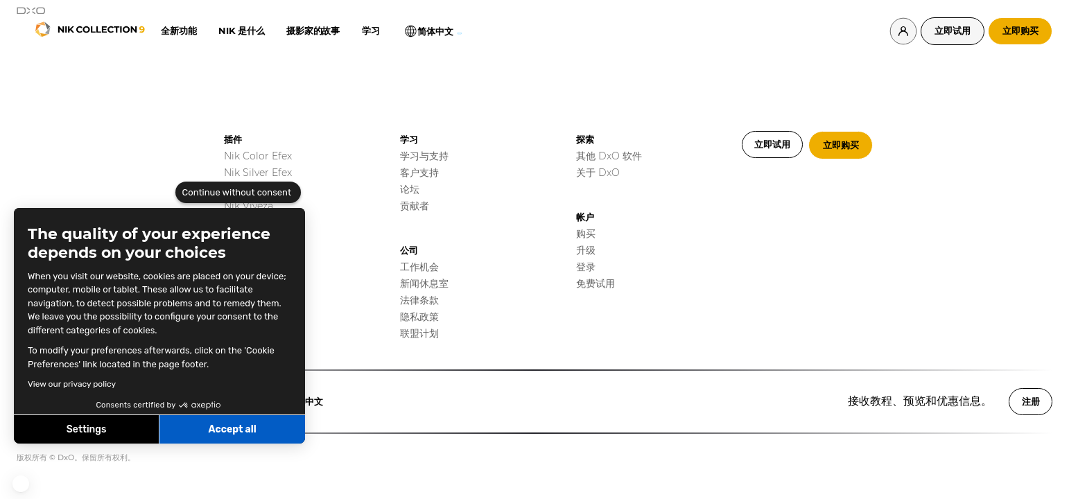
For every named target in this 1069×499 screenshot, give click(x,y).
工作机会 (419, 267)
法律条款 (419, 300)
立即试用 (953, 30)
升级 (586, 250)
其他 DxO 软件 (609, 156)
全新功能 (178, 30)
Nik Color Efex (258, 156)
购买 (586, 233)
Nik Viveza (248, 206)
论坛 (409, 189)
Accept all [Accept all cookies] (232, 429)
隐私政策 (419, 316)
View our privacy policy (72, 384)
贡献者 (414, 206)
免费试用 (595, 283)
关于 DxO (598, 172)
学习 (370, 30)
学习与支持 (424, 156)
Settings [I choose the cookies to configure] (87, 429)
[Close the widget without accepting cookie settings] (238, 193)
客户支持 (419, 172)
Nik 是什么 (241, 30)
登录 (586, 267)
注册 (1031, 401)
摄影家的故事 (312, 30)
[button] (20, 483)
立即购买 (1020, 30)
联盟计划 (419, 333)
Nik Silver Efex (258, 172)
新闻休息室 (424, 283)
